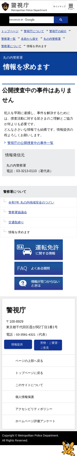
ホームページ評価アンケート (35, 421)
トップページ (9, 31)
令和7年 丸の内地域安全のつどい (31, 202)
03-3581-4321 (26, 334)
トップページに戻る (29, 373)
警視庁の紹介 (58, 31)
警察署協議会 (17, 212)
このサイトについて (29, 385)
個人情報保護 (24, 397)
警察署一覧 (8, 38)
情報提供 (17, 344)
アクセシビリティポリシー (33, 409)
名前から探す (29, 38)
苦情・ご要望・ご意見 (50, 345)
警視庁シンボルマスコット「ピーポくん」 (68, 448)
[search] (28, 19)
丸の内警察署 (52, 38)
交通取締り (16, 222)
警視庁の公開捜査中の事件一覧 (30, 143)
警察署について (11, 46)
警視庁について (34, 31)
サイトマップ (59, 6)
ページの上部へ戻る (29, 360)
